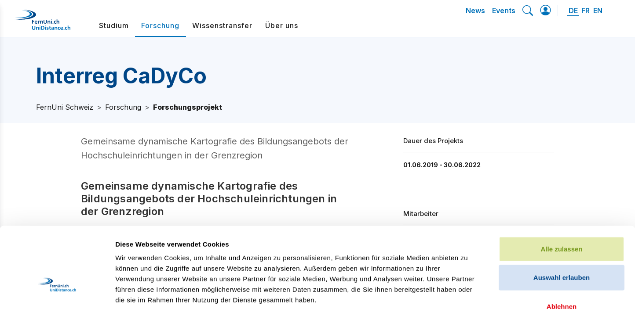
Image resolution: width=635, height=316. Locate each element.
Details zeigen (467, 298)
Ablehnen (562, 248)
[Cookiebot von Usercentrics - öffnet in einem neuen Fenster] (56, 298)
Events (503, 10)
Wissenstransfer (222, 25)
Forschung (160, 25)
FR (585, 10)
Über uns (281, 25)
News (475, 10)
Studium (114, 25)
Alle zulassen (561, 191)
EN (597, 10)
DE (573, 10)
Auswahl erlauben (561, 220)
